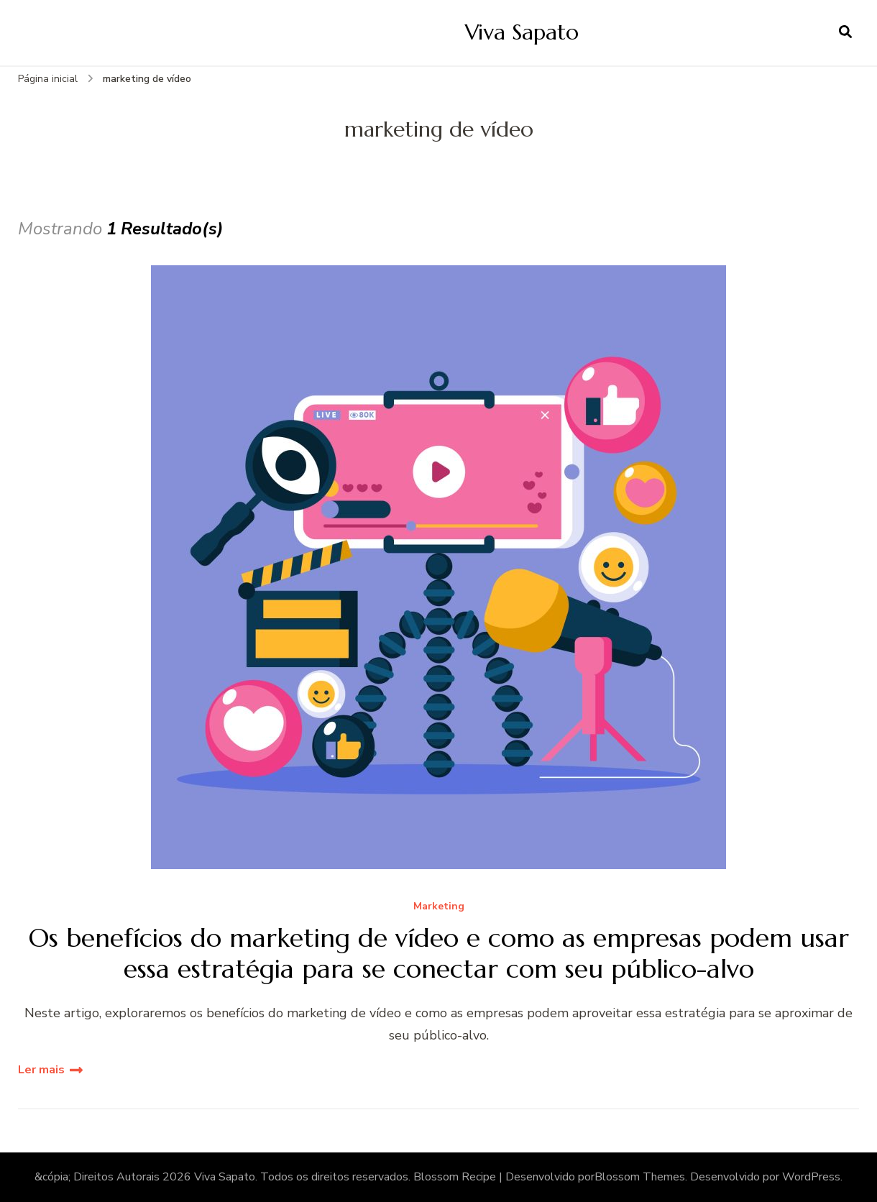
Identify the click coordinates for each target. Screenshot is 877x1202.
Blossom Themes (639, 1177)
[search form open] (845, 32)
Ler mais (41, 1070)
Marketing (438, 907)
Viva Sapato (522, 32)
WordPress (811, 1177)
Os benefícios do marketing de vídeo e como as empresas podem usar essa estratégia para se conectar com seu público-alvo (439, 953)
